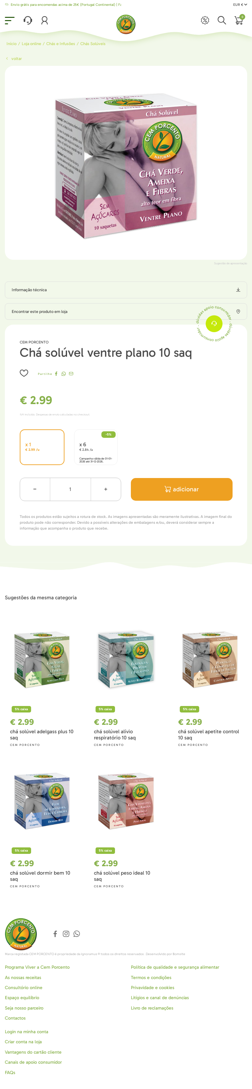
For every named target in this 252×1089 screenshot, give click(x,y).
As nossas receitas (23, 977)
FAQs (10, 1072)
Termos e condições (151, 977)
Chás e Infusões (60, 43)
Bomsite (179, 954)
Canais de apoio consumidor (33, 1062)
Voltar (13, 58)
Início (11, 43)
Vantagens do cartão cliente (33, 1052)
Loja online (31, 43)
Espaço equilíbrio (22, 997)
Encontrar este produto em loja (39, 311)
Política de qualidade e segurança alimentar (175, 967)
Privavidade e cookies (152, 987)
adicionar (182, 489)
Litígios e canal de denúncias (160, 997)
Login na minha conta (26, 1032)
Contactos (15, 1018)
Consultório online (23, 987)
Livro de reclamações (152, 1008)
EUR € (240, 5)
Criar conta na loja (23, 1042)
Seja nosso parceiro (24, 1008)
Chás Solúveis (93, 43)
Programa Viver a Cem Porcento (37, 967)
